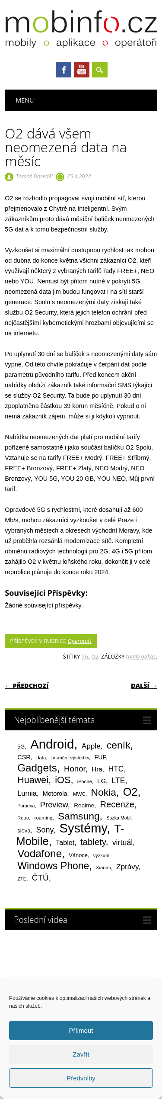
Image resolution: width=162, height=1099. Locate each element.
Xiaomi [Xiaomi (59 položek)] (103, 867)
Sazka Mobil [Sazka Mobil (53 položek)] (118, 817)
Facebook (63, 69)
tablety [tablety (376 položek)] (93, 842)
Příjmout (81, 1030)
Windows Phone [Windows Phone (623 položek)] (53, 865)
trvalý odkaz (141, 656)
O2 (94, 656)
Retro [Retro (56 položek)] (23, 817)
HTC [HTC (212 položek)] (116, 769)
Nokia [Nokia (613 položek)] (103, 792)
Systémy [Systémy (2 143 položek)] (83, 828)
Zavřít (81, 1054)
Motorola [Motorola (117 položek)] (55, 793)
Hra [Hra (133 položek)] (97, 769)
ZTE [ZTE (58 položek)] (21, 878)
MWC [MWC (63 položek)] (79, 794)
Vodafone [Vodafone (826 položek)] (39, 853)
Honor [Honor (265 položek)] (75, 768)
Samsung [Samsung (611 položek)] (79, 816)
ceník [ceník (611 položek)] (118, 745)
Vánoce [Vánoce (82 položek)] (78, 855)
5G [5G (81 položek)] (21, 746)
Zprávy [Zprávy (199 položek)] (127, 866)
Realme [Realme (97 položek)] (84, 805)
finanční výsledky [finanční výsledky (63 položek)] (70, 757)
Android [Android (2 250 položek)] (52, 744)
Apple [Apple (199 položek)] (91, 746)
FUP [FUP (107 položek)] (100, 757)
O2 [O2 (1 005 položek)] (130, 792)
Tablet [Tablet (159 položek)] (65, 842)
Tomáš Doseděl (34, 176)
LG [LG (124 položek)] (101, 780)
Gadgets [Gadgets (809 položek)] (37, 768)
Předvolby (81, 1078)
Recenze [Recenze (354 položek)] (117, 804)
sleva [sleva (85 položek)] (23, 830)
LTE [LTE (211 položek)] (118, 780)
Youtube (81, 69)
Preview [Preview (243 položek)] (54, 804)
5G (85, 656)
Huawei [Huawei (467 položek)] (32, 780)
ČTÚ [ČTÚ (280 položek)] (40, 877)
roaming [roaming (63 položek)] (44, 817)
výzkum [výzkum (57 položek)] (101, 855)
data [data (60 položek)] (41, 757)
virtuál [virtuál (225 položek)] (122, 842)
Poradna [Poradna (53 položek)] (26, 805)
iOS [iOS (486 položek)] (62, 779)
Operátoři (80, 641)
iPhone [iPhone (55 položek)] (84, 781)
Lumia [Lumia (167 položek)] (27, 793)
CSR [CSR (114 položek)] (24, 757)
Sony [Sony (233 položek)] (44, 830)
